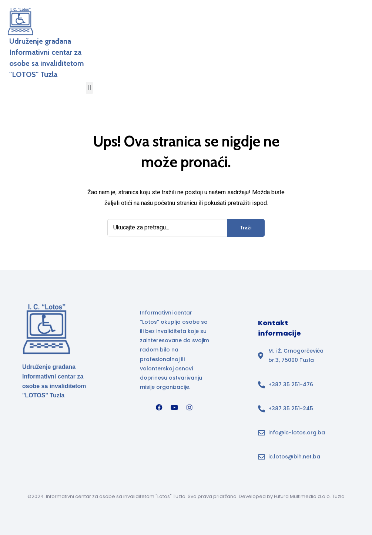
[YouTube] (174, 407)
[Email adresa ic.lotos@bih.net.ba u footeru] (293, 456)
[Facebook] (159, 407)
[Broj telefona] (293, 384)
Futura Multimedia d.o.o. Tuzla (309, 496)
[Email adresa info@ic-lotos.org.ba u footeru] (293, 432)
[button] (89, 88)
